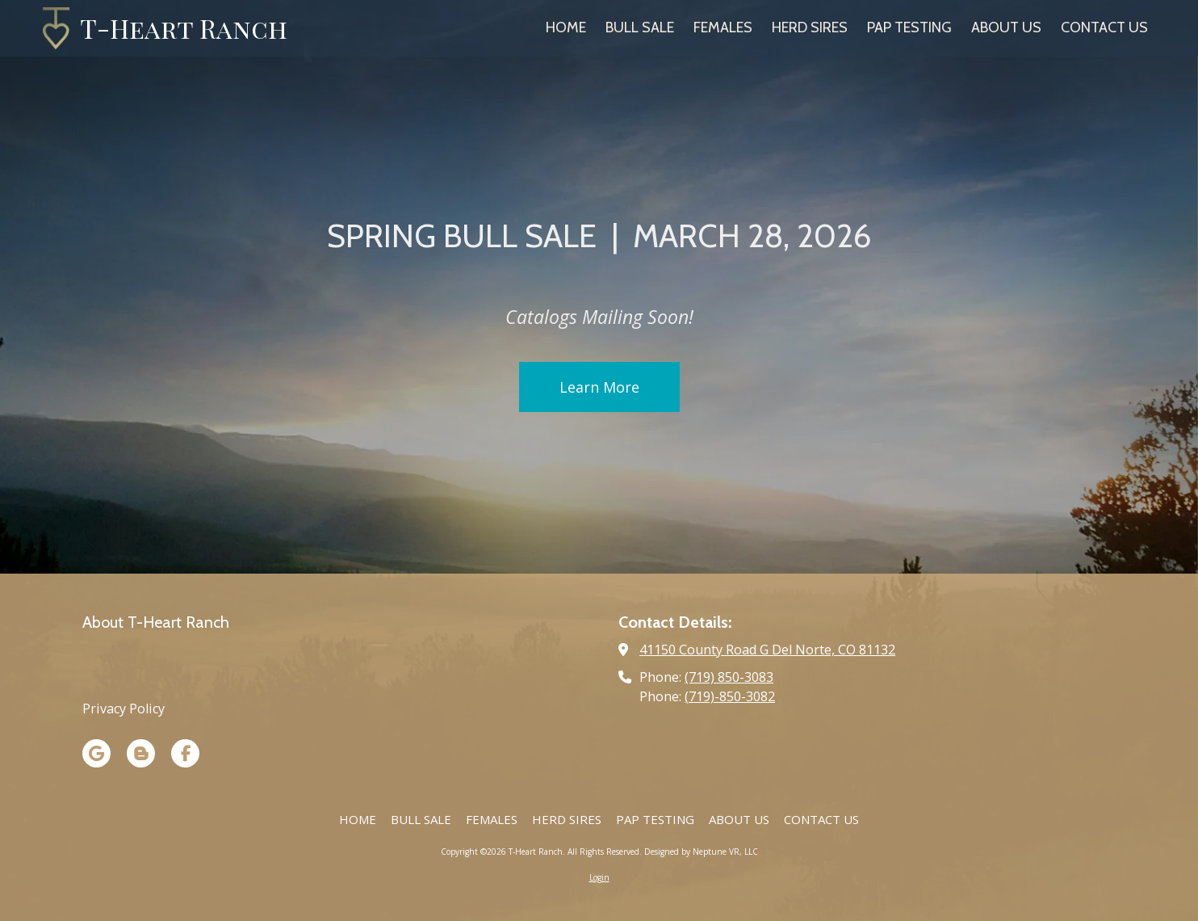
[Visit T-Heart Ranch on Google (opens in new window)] (96, 753)
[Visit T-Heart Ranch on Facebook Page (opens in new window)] (185, 753)
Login (599, 877)
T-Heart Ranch (183, 28)
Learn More (599, 396)
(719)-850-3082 (730, 696)
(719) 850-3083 (729, 677)
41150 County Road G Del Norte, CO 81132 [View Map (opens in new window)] (767, 649)
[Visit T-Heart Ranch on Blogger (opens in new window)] (141, 753)
